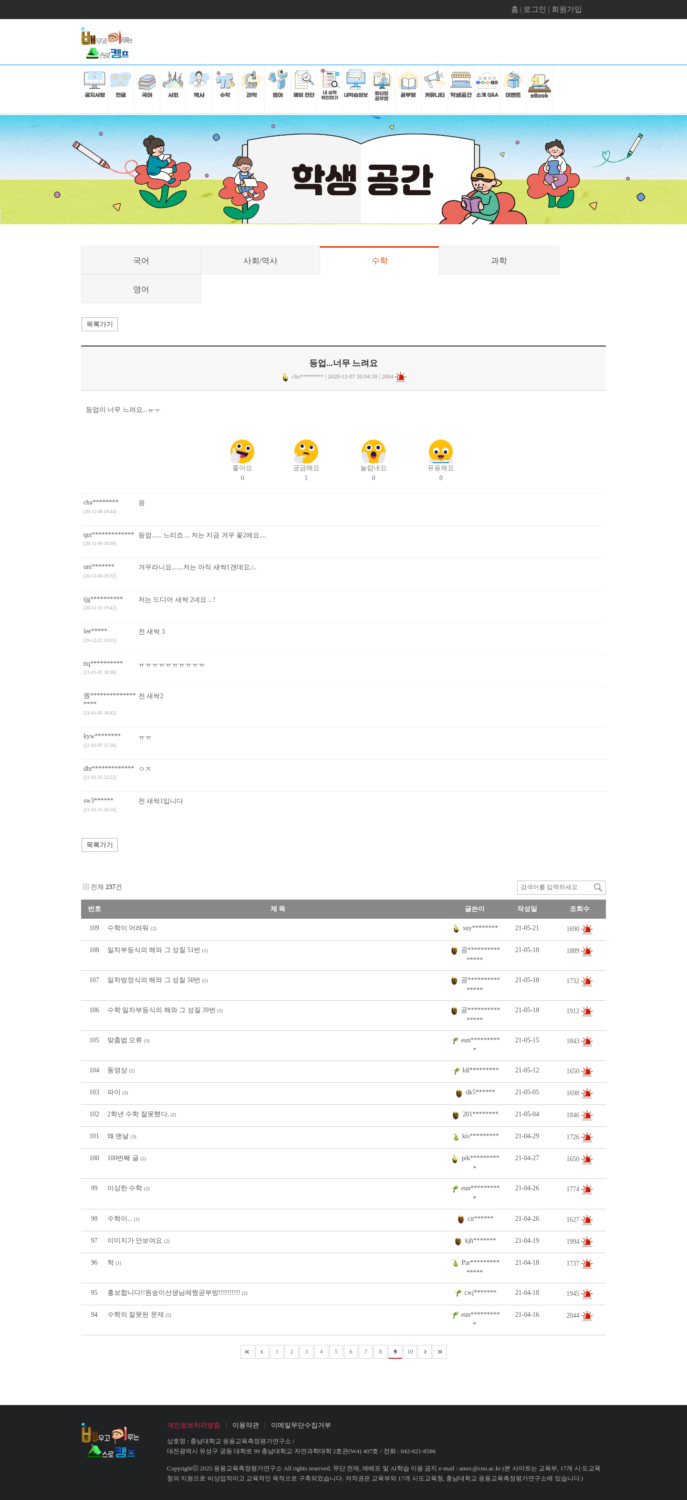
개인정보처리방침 (193, 1425)
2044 (573, 1315)
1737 (573, 1263)
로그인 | (537, 9)
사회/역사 (260, 260)
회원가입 (567, 9)
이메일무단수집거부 (301, 1425)
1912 (573, 1011)
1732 (573, 980)
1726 (573, 1137)
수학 (380, 260)
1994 (573, 1241)
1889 (573, 950)
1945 (573, 1293)
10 (410, 1351)
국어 (141, 260)
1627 (573, 1219)
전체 (97, 887)
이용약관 (245, 1425)
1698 (573, 1093)
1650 (573, 1071)
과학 (499, 260)
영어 (141, 289)
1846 (573, 1115)
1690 (573, 928)
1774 (573, 1189)
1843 (573, 1041)
